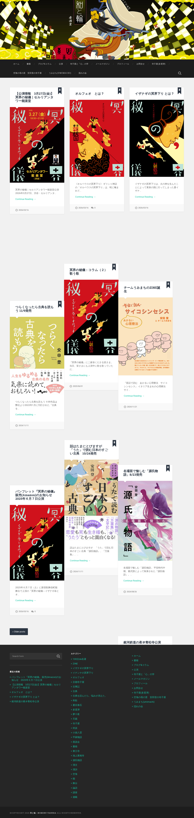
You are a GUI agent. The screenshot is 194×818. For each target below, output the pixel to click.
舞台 (75, 782)
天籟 (75, 718)
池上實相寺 (78, 755)
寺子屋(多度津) (159, 64)
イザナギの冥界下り (83, 667)
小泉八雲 (77, 732)
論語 (75, 787)
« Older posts (18, 631)
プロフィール (123, 64)
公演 (61, 64)
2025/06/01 (83, 342)
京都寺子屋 (78, 681)
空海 (75, 773)
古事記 (76, 686)
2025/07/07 (106, 613)
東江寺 (76, 750)
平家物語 (77, 736)
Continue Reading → (25, 199)
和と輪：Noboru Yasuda (43, 812)
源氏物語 (77, 759)
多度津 (76, 709)
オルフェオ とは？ (89, 93)
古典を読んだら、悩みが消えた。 (90, 695)
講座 (75, 791)
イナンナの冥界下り (83, 672)
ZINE (75, 663)
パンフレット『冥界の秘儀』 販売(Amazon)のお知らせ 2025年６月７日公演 (36, 368)
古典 (75, 690)
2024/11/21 (143, 345)
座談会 (76, 741)
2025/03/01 (102, 579)
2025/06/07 (42, 540)
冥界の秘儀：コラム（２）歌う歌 (94, 227)
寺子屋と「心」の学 (79, 64)
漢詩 (75, 768)
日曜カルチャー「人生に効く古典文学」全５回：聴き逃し (117, 504)
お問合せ (140, 64)
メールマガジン (103, 64)
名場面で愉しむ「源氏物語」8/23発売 (111, 363)
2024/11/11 (24, 347)
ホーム (16, 64)
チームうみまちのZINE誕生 (153, 227)
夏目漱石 (77, 704)
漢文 (75, 764)
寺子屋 (76, 722)
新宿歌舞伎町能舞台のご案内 (54, 503)
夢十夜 (76, 713)
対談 (75, 727)
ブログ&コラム (45, 64)
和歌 (75, 699)
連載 (75, 796)
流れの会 (83, 73)
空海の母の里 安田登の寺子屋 (27, 73)
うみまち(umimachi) (60, 73)
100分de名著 (79, 658)
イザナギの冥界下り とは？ (154, 93)
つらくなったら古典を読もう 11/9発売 (34, 230)
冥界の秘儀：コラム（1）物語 (115, 542)
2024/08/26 (102, 482)
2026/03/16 (24, 210)
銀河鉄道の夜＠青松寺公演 (25, 700)
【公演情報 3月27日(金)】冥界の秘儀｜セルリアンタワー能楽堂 (34, 97)
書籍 (29, 64)
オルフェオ (78, 676)
